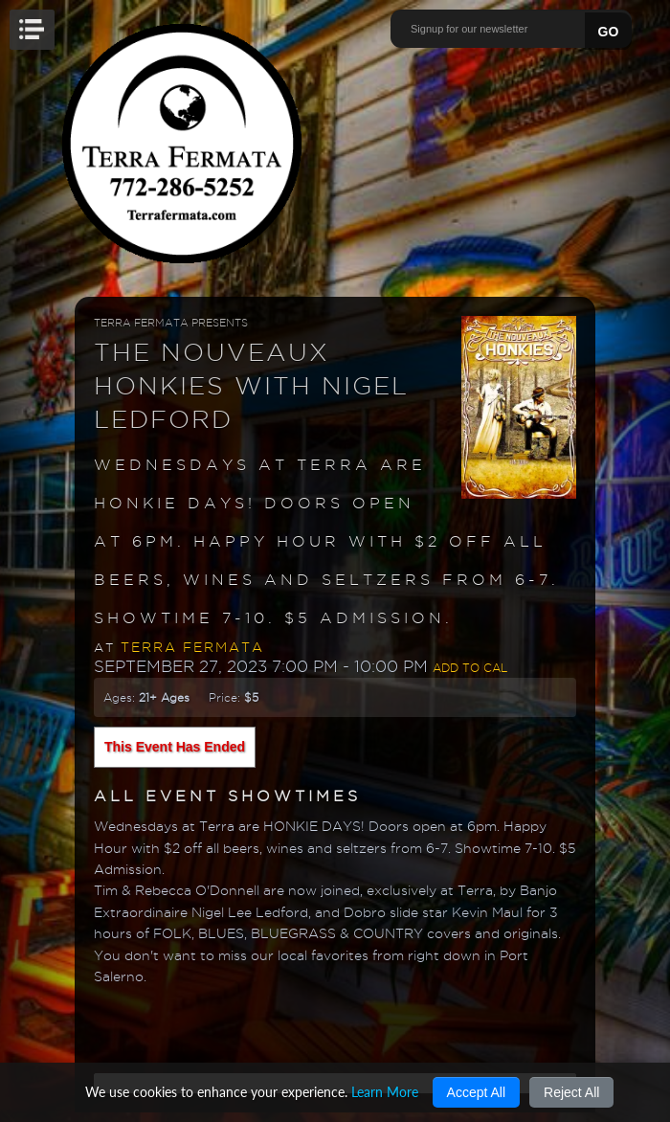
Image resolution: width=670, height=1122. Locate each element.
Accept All (476, 1092)
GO (608, 31)
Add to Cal (470, 668)
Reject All (571, 1092)
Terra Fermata (192, 647)
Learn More (384, 1092)
